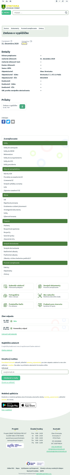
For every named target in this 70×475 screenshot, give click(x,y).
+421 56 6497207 (56, 437)
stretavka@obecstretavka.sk (57, 442)
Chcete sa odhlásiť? (8, 373)
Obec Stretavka (40, 467)
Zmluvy (24, 34)
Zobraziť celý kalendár (9, 325)
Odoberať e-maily (11, 369)
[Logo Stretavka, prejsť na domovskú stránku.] (35, 7)
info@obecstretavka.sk (56, 440)
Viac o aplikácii (7, 401)
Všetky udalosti (7, 341)
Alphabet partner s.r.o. (44, 464)
